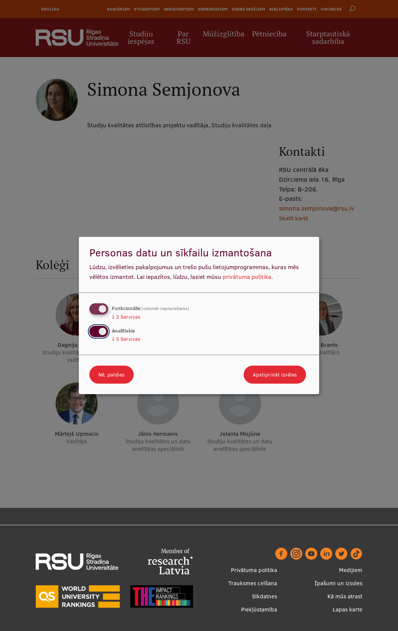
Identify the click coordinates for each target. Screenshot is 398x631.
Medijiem (350, 570)
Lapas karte (347, 609)
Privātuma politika (254, 570)
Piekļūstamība (259, 609)
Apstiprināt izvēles (275, 374)
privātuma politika (247, 277)
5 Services (126, 339)
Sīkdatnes (264, 596)
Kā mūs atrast (344, 596)
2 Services (126, 317)
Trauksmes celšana (252, 583)
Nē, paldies (111, 374)
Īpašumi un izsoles (338, 583)
